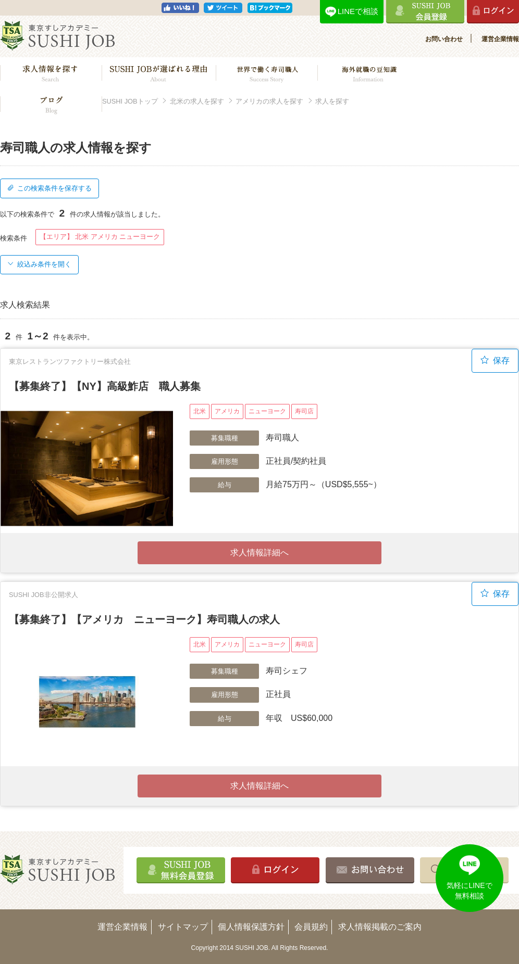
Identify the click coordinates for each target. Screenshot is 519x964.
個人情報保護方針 (251, 926)
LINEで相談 (358, 11)
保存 (495, 360)
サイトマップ (183, 926)
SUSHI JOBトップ (130, 101)
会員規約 (311, 926)
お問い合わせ (444, 39)
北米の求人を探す (197, 101)
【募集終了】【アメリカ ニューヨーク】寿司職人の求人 (144, 619)
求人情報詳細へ (259, 552)
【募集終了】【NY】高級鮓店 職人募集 (105, 386)
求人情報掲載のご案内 (380, 926)
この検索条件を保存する (49, 188)
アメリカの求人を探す (269, 101)
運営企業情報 (500, 39)
